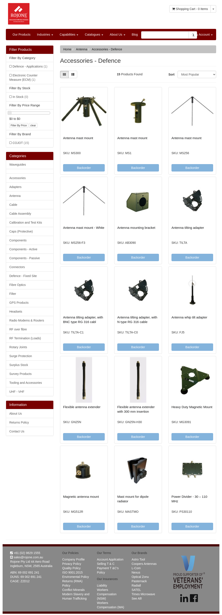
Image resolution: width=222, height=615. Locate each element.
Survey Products (20, 374)
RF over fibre (18, 329)
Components (17, 240)
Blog (135, 34)
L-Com (136, 568)
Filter (12, 293)
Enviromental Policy (75, 577)
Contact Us (16, 431)
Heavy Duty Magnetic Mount (191, 407)
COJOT (21, 143)
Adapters (15, 187)
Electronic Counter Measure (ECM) (23, 77)
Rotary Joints (18, 347)
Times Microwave (143, 594)
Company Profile (73, 559)
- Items (190, 9)
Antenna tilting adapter (187, 227)
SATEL (136, 590)
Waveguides (17, 164)
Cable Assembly (20, 213)
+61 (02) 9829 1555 (25, 553)
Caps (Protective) (21, 231)
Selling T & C (105, 564)
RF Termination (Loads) (25, 338)
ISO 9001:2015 (72, 572)
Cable (13, 204)
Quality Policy (71, 568)
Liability (102, 585)
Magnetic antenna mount (81, 496)
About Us (117, 34)
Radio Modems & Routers (26, 320)
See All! (137, 598)
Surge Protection (20, 356)
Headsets (15, 311)
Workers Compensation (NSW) (106, 594)
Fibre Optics (17, 285)
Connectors (17, 267)
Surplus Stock (18, 365)
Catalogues (94, 34)
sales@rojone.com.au (26, 557)
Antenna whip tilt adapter (189, 317)
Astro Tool (138, 559)
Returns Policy (19, 422)
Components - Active (23, 249)
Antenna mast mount (78, 138)
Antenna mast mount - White (83, 227)
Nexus (136, 572)
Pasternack (139, 581)
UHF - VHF (16, 391)
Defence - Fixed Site (23, 276)
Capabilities (69, 34)
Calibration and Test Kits (25, 222)
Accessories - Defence (107, 49)
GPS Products (19, 302)
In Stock (20, 97)
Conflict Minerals (73, 590)
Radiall (136, 585)
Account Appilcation (110, 559)
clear (33, 125)
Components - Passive (24, 258)
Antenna (15, 196)
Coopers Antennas (144, 564)
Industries (45, 34)
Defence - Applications (30, 66)
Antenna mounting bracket (136, 227)
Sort (171, 74)
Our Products (21, 34)
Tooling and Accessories (25, 382)
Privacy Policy (71, 564)
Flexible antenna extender (82, 407)
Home (67, 49)
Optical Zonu (140, 577)
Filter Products (20, 49)
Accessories (17, 178)
